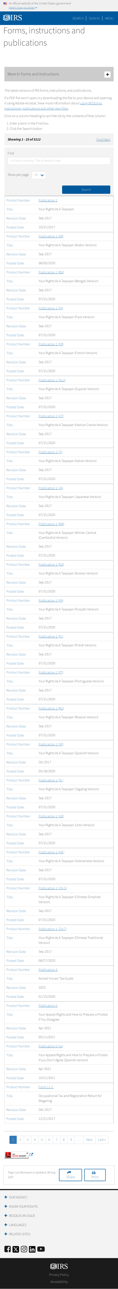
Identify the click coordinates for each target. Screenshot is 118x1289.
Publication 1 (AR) (51, 236)
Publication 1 (48, 200)
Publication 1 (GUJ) (52, 380)
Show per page (18, 174)
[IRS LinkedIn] (32, 1250)
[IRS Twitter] (16, 1250)
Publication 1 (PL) (51, 636)
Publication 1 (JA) (51, 488)
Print (94, 1177)
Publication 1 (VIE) (51, 852)
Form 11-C (46, 1087)
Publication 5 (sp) (51, 1046)
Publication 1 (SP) (51, 744)
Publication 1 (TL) (51, 780)
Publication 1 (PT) (51, 672)
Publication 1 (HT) (51, 416)
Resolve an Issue (22, 1215)
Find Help (103, 139)
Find (11, 153)
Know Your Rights (23, 1206)
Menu (109, 18)
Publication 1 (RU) (51, 708)
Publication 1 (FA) (51, 308)
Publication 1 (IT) (51, 452)
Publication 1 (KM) (51, 524)
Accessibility (59, 1282)
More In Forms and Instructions (59, 74)
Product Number (18, 200)
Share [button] (70, 1177)
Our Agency (18, 1197)
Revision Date (16, 218)
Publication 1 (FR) (51, 344)
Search (78, 18)
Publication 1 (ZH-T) (53, 929)
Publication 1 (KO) (51, 564)
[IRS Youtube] (41, 1249)
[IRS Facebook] (7, 1249)
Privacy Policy (59, 1275)
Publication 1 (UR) (51, 816)
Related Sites (19, 1234)
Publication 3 (48, 969)
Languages (17, 1225)
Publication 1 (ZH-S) (53, 888)
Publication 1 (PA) (51, 600)
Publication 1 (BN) (51, 272)
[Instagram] (24, 1249)
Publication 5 (48, 1005)
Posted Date (15, 227)
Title (9, 209)
